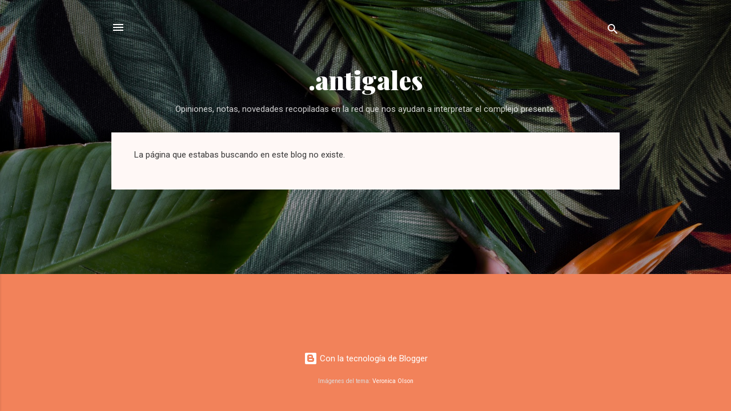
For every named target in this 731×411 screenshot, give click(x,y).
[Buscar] (613, 31)
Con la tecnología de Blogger (366, 358)
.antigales (365, 79)
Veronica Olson (392, 381)
